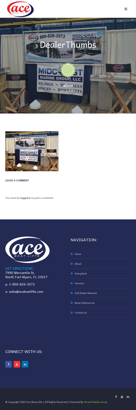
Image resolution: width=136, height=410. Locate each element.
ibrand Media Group (95, 402)
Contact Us (81, 312)
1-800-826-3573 (22, 284)
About (78, 264)
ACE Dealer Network (86, 293)
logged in (25, 198)
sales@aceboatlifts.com (26, 291)
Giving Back (81, 273)
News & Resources (85, 303)
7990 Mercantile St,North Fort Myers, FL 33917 (26, 274)
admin (68, 85)
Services (79, 283)
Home (78, 254)
